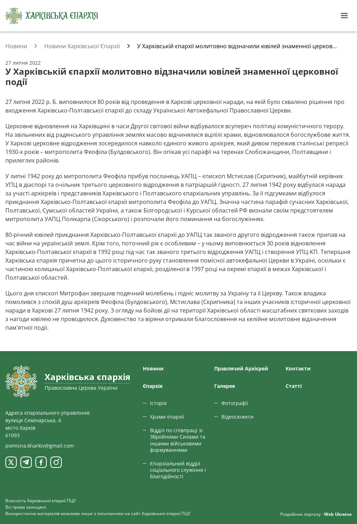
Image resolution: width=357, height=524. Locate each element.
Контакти (298, 368)
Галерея (224, 386)
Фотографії (234, 403)
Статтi (294, 386)
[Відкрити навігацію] (344, 15)
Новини (153, 368)
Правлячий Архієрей (241, 368)
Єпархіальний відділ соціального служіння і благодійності (178, 470)
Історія (158, 403)
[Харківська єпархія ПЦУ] (51, 16)
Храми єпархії (167, 416)
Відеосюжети (237, 416)
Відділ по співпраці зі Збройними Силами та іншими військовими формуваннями (177, 440)
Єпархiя (152, 386)
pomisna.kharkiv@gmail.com (39, 445)
